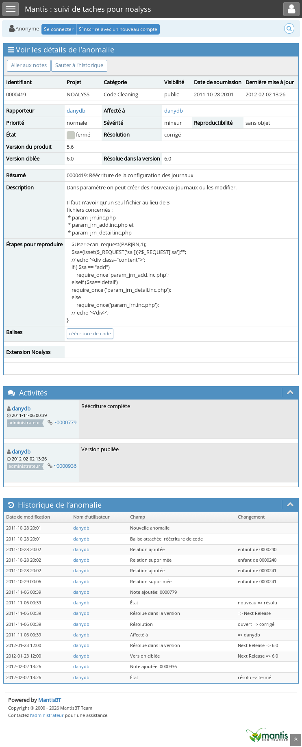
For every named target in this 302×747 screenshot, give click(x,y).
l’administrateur (47, 715)
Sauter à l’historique (79, 65)
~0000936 (65, 465)
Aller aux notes (29, 65)
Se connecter (59, 29)
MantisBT (49, 700)
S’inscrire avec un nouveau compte (118, 29)
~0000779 (65, 422)
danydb (76, 110)
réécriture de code (90, 333)
